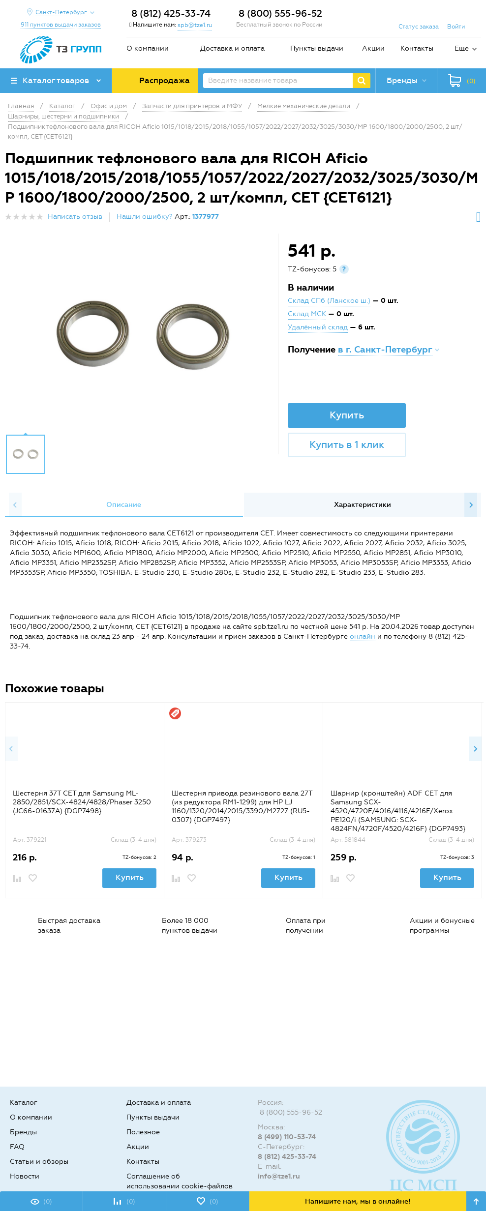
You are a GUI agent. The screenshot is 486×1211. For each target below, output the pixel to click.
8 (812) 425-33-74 (171, 13)
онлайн (362, 636)
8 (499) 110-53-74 (287, 1137)
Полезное (143, 1132)
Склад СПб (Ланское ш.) (329, 300)
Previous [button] (15, 505)
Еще (462, 48)
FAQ (17, 1147)
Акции (373, 48)
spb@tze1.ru (195, 25)
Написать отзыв (75, 216)
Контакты (416, 48)
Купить (347, 415)
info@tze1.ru (279, 1176)
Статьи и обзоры (39, 1161)
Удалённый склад (318, 327)
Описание (123, 505)
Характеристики (362, 505)
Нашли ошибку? (145, 216)
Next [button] (470, 505)
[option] (142, 336)
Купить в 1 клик (346, 444)
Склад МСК (307, 314)
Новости (24, 1176)
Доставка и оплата (232, 48)
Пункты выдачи (316, 48)
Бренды (23, 1132)
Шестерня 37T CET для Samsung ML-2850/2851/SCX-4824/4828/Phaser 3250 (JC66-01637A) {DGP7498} (82, 802)
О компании (147, 48)
